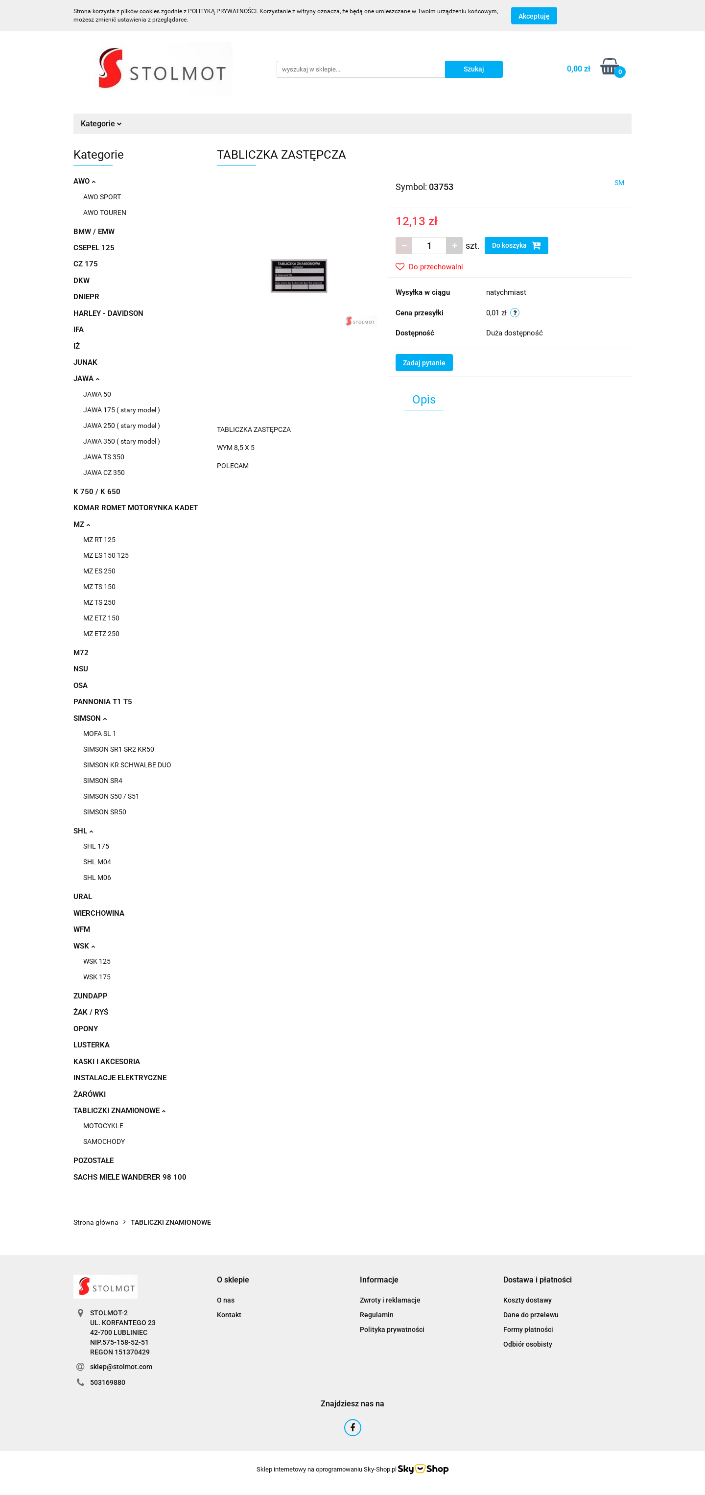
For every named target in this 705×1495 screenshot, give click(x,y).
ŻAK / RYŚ (90, 1012)
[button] (233, 1280)
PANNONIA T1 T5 (102, 701)
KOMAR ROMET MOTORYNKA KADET (135, 507)
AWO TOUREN (104, 212)
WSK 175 (97, 977)
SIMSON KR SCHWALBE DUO (127, 765)
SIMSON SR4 (102, 780)
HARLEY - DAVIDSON (108, 313)
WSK (84, 946)
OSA (80, 685)
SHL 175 (96, 846)
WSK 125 (97, 961)
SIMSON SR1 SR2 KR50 (118, 749)
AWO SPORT (102, 197)
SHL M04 (97, 862)
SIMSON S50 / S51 (111, 796)
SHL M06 (97, 877)
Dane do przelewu (531, 1315)
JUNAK (85, 362)
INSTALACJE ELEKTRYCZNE (119, 1077)
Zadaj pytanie (424, 363)
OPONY (85, 1028)
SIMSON (90, 718)
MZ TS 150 (99, 587)
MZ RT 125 (99, 540)
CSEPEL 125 (94, 247)
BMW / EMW (94, 231)
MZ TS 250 (99, 602)
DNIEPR (86, 296)
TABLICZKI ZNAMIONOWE (119, 1110)
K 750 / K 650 (96, 491)
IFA (78, 329)
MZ (81, 524)
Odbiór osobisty (527, 1344)
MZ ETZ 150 (101, 618)
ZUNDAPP (90, 996)
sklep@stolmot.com (121, 1367)
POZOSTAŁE (93, 1160)
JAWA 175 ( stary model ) (121, 410)
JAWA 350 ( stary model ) (121, 441)
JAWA (86, 378)
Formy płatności (528, 1329)
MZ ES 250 (99, 571)
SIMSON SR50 (104, 812)
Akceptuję (534, 16)
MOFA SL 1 (100, 733)
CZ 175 (85, 264)
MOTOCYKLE (103, 1126)
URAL (82, 896)
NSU (80, 668)
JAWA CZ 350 (104, 472)
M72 (81, 652)
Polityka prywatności (392, 1329)
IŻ (76, 346)
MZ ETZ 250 (101, 634)
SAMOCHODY (104, 1141)
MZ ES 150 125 (106, 555)
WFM (81, 929)
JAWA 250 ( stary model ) (121, 425)
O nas (226, 1300)
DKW (81, 280)
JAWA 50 (97, 394)
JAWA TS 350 (103, 457)
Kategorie (101, 123)
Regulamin (377, 1315)
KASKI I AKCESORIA (106, 1061)
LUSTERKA (91, 1045)
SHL (83, 831)
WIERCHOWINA (98, 913)
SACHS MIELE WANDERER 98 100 (130, 1177)
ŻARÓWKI (89, 1094)
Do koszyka (516, 245)
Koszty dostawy (527, 1300)
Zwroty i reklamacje (390, 1300)
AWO (84, 181)
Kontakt (229, 1315)
